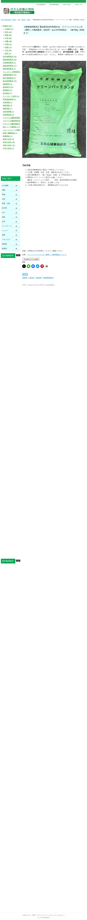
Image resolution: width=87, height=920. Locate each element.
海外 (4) (8, 53)
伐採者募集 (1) (8, 112)
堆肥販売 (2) (7, 90)
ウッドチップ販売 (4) (11, 96)
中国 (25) (8, 44)
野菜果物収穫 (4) (9, 99)
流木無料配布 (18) (10, 57)
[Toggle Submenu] (16, 185)
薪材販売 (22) (8, 87)
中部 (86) (8, 38)
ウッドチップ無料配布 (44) (13, 72)
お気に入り (79, 4)
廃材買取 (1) (7, 109)
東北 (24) (8, 32)
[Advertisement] (69, 11)
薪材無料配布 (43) (10, 60)
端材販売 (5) (7, 84)
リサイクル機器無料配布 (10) (14, 118)
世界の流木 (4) (8, 139)
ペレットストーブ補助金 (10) (14, 130)
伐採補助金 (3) (8, 115)
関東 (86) (8, 35)
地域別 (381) (7, 26)
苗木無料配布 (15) (10, 81)
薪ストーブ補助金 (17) (11, 127)
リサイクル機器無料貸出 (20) (14, 121)
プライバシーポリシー (57, 915)
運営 (33, 915)
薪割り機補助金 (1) (10, 133)
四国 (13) (8, 47)
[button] (19, 255)
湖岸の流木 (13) (9, 145)
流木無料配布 (41, 4)
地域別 (24, 278)
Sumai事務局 (49, 285)
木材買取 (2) (7, 102)
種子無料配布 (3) (9, 78)
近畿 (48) (8, 41)
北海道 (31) (9, 29)
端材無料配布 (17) (10, 66)
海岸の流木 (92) (9, 142)
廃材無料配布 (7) (9, 69)
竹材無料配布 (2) (9, 63)
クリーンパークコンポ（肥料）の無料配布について (47, 255)
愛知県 (38, 278)
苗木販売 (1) (7, 93)
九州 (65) (8, 50)
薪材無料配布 (54, 4)
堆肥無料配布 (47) (10, 75)
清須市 (31, 278)
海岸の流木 (67, 4)
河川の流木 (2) (8, 148)
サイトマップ (42, 915)
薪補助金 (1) (7, 136)
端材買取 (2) (7, 105)
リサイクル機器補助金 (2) (12, 124)
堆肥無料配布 (48, 278)
